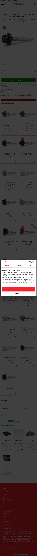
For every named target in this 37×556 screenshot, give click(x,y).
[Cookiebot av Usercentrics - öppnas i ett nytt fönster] (29, 262)
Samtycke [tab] (6, 265)
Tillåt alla (18, 289)
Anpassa (18, 293)
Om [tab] (30, 265)
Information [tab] (18, 265)
